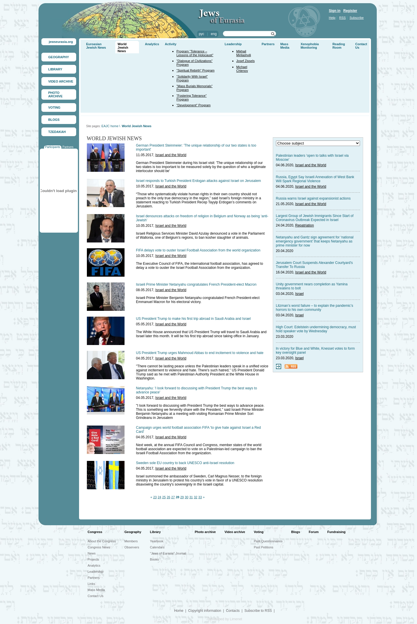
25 (164, 497)
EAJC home (109, 126)
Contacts (232, 611)
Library (155, 532)
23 (155, 497)
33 (200, 497)
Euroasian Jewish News (96, 45)
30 (186, 497)
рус (201, 34)
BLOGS (54, 119)
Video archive (234, 532)
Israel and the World (170, 155)
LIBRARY (55, 69)
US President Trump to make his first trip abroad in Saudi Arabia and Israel (193, 319)
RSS (342, 17)
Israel (299, 294)
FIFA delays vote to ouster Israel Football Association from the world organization (198, 250)
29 (182, 497)
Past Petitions (263, 547)
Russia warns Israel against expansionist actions (313, 198)
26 (168, 497)
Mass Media (284, 45)
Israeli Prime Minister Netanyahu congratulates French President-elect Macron (196, 284)
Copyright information (204, 611)
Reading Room (338, 45)
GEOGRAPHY (58, 57)
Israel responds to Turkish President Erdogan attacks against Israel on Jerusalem (198, 181)
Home (178, 611)
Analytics (152, 44)
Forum (314, 532)
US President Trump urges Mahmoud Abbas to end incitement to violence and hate (200, 353)
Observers (132, 547)
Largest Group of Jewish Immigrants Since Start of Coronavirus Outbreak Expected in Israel (315, 218)
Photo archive (205, 532)
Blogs (295, 532)
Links (91, 583)
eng (214, 34)
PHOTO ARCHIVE (55, 94)
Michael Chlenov (242, 68)
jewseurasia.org (61, 41)
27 (173, 497)
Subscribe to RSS (258, 611)
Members (131, 541)
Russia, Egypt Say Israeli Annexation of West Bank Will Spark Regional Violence (315, 179)
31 (191, 497)
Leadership (233, 44)
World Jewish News (123, 47)
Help (332, 17)
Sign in (335, 11)
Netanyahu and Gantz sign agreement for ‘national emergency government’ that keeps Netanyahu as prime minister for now (315, 241)
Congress (95, 532)
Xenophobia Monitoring (310, 45)
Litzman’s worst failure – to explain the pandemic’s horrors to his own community (314, 308)
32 (195, 497)
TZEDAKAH (57, 132)
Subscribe (357, 17)
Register (350, 11)
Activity (170, 44)
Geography (133, 532)
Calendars (157, 547)
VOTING (54, 107)
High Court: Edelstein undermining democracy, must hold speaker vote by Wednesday (316, 329)
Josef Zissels (245, 61)
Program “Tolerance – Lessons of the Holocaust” (194, 53)
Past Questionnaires (268, 541)
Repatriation (304, 225)
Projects (93, 559)
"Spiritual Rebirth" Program (195, 70)
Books (154, 559)
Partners (68, 147)
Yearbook (156, 541)
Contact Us (95, 596)
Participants (52, 147)
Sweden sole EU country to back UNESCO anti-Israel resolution (185, 463)
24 (159, 497)
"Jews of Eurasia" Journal (168, 553)
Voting (259, 532)
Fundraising (336, 532)
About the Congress (102, 541)
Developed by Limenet (225, 619)
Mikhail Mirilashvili (243, 53)
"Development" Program (193, 105)
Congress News (99, 547)
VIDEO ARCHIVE (60, 81)
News (92, 553)
